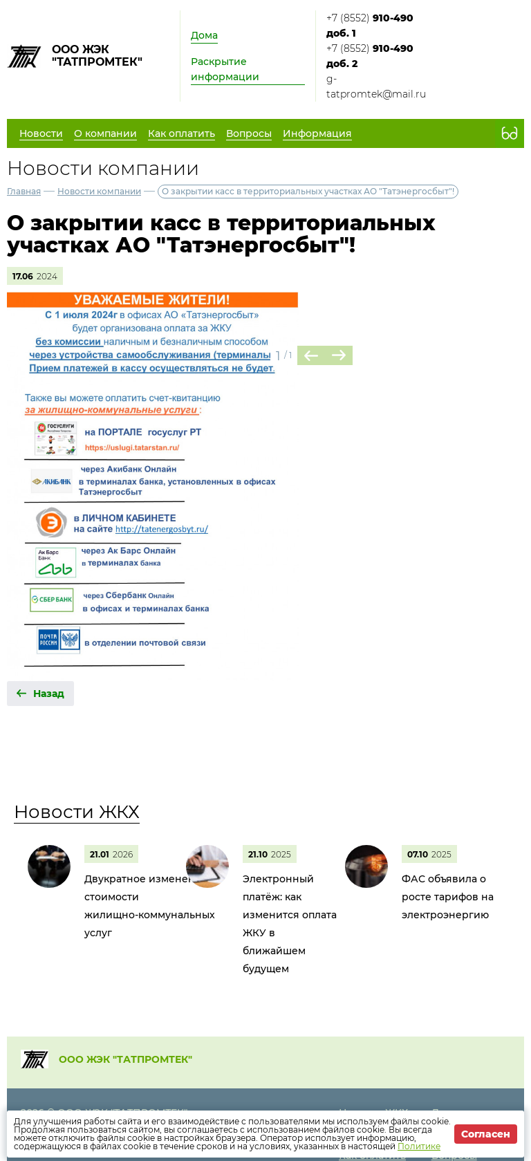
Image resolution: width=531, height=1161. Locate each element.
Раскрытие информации (225, 69)
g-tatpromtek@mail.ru (376, 86)
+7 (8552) (369, 25)
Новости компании (99, 191)
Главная (24, 191)
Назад (48, 693)
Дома (204, 35)
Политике (419, 1146)
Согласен (485, 1134)
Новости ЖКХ (77, 812)
